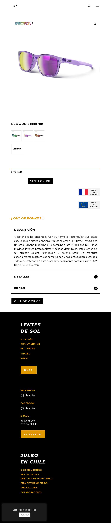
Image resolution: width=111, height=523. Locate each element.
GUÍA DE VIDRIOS (27, 301)
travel (25, 353)
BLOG (28, 370)
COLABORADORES (31, 492)
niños (25, 358)
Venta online (30, 474)
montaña (27, 339)
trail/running (30, 344)
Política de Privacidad (37, 478)
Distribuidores (31, 470)
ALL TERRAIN (28, 348)
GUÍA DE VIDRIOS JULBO (34, 483)
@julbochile (28, 395)
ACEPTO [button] (25, 515)
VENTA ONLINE (40, 181)
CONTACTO (32, 434)
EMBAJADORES (29, 487)
